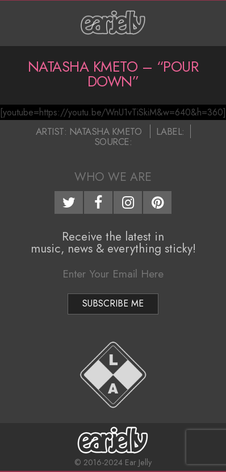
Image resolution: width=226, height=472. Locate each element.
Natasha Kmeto (105, 131)
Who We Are (113, 176)
